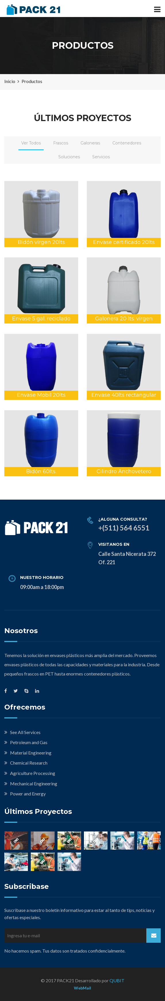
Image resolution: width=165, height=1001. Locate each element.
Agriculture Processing (32, 773)
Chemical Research (28, 762)
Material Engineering (30, 752)
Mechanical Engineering (33, 783)
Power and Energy (28, 793)
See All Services (25, 732)
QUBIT (117, 980)
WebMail (82, 987)
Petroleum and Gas (28, 742)
